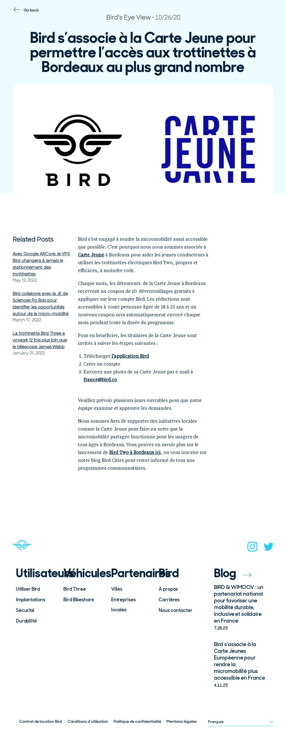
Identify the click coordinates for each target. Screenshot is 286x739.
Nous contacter (175, 610)
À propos (168, 589)
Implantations (30, 600)
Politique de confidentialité (137, 721)
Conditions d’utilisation (88, 721)
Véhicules (83, 573)
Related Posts (33, 239)
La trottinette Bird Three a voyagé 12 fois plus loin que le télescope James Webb (40, 340)
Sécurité (25, 610)
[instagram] (252, 548)
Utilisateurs (36, 573)
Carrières (169, 600)
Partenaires (131, 573)
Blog (232, 573)
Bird (169, 573)
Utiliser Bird (28, 589)
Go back (31, 10)
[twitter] (269, 548)
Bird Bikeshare (78, 600)
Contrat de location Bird (40, 721)
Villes (116, 589)
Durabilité (26, 621)
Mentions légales (181, 721)
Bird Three (74, 589)
